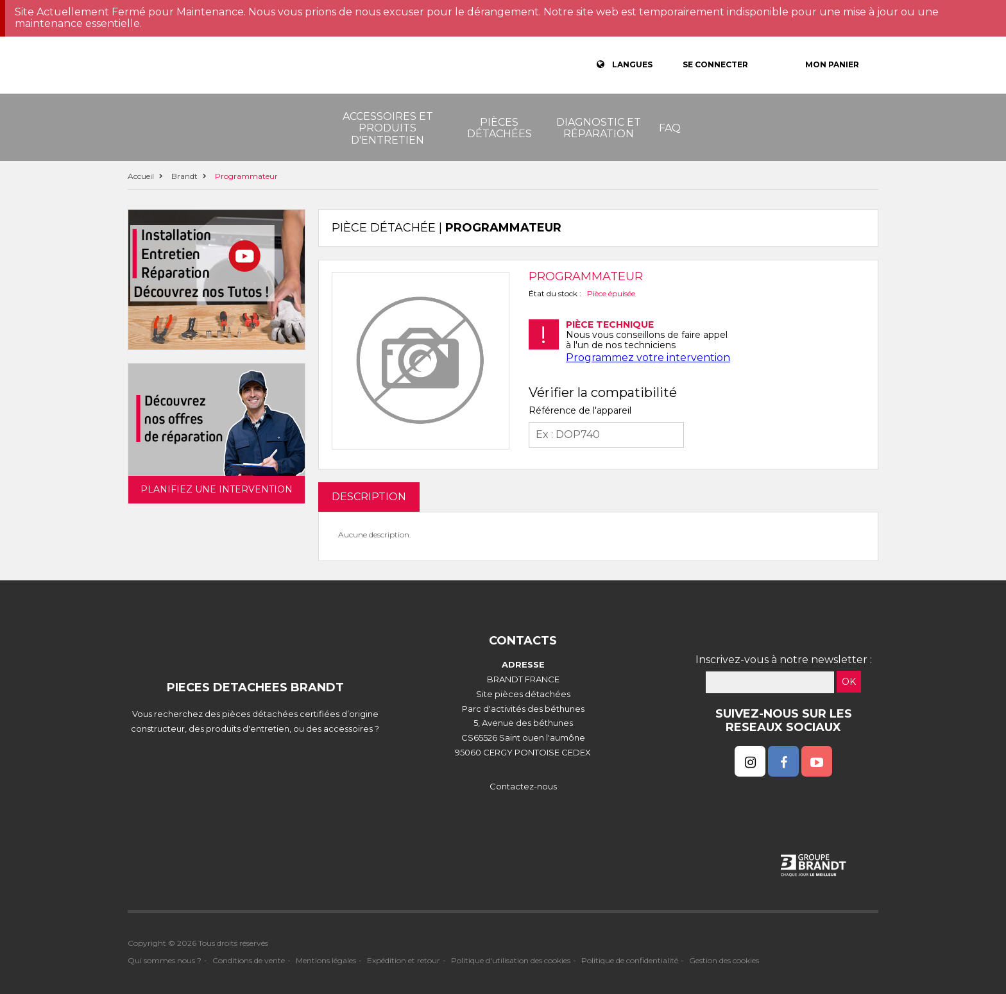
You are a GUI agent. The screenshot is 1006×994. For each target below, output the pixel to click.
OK (849, 681)
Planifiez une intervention (217, 489)
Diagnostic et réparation (598, 128)
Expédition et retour (403, 960)
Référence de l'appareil (580, 410)
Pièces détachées (499, 128)
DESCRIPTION (369, 497)
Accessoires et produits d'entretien (388, 128)
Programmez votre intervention (648, 357)
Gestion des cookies (724, 960)
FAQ (670, 128)
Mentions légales (326, 960)
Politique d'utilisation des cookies (510, 960)
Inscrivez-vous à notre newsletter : (783, 659)
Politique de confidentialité (629, 960)
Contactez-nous (523, 786)
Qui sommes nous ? (164, 960)
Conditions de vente (248, 960)
